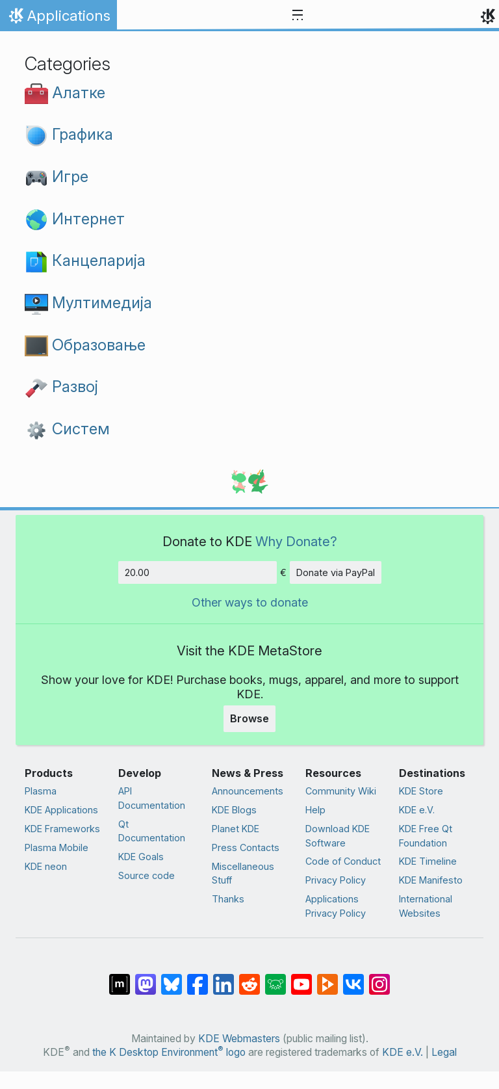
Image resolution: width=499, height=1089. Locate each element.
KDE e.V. (417, 809)
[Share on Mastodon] (145, 977)
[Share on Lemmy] (275, 977)
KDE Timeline (428, 861)
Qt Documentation (151, 831)
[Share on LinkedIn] (223, 977)
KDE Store (421, 790)
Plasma (41, 790)
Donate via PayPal (335, 572)
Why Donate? (296, 541)
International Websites (425, 906)
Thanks (228, 898)
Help (315, 809)
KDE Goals (141, 856)
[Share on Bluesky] (171, 977)
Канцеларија (85, 260)
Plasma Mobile (56, 847)
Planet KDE (235, 828)
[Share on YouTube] (301, 977)
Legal (444, 1052)
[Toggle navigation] (297, 15)
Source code (146, 875)
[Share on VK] (353, 977)
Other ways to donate (250, 602)
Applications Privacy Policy (335, 906)
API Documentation (151, 798)
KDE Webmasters (239, 1038)
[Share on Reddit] (249, 977)
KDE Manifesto (431, 880)
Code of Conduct (343, 861)
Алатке (65, 92)
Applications (58, 19)
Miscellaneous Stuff (243, 873)
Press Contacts (245, 847)
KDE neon (46, 866)
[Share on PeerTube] (327, 977)
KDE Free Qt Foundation (425, 835)
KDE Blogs (234, 809)
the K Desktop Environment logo (169, 1052)
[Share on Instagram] (379, 977)
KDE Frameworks (62, 828)
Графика (69, 134)
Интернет (75, 218)
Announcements (247, 790)
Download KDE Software (337, 835)
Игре (56, 176)
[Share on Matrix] (119, 977)
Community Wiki (340, 790)
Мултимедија (88, 302)
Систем (67, 428)
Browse (249, 718)
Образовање (85, 344)
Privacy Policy (335, 880)
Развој (61, 386)
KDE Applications (61, 809)
